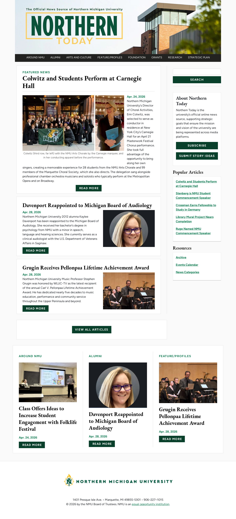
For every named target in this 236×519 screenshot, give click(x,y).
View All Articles (91, 329)
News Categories (187, 272)
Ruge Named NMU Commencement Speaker (193, 231)
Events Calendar (187, 265)
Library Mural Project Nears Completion (194, 219)
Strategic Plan (199, 57)
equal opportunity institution (150, 504)
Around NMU (35, 57)
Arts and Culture (79, 57)
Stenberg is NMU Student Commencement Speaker (193, 196)
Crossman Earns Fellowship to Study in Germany (196, 207)
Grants (156, 57)
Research (175, 57)
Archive (181, 257)
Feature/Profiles (110, 57)
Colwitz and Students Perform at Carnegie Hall (196, 184)
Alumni (55, 57)
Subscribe (197, 145)
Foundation (137, 57)
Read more (89, 188)
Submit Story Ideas (197, 156)
